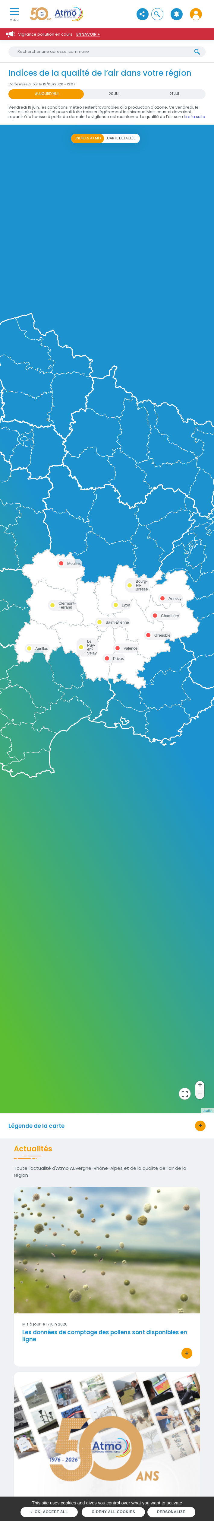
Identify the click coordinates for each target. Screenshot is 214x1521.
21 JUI (174, 93)
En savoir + (88, 34)
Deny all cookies (113, 1512)
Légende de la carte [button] (36, 1126)
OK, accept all (49, 1512)
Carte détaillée (121, 138)
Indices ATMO (88, 138)
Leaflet (207, 1110)
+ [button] (200, 1085)
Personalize (171, 1512)
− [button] (200, 1094)
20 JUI (114, 93)
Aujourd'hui (46, 93)
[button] (157, 14)
